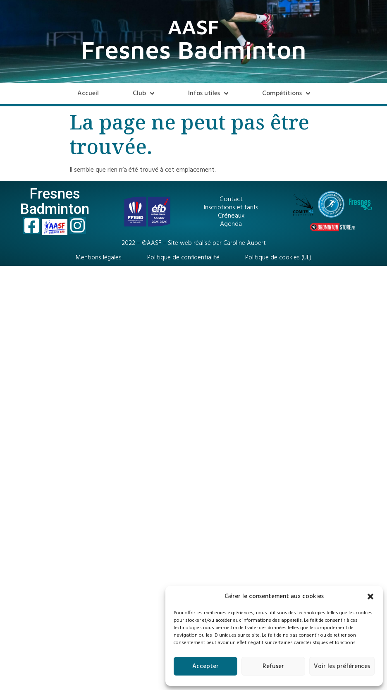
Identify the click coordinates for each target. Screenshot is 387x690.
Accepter (205, 666)
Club (143, 93)
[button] (370, 596)
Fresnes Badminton (193, 49)
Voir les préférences (342, 666)
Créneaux (231, 216)
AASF (193, 26)
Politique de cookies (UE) (278, 258)
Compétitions (286, 93)
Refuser (273, 666)
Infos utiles (208, 93)
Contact (231, 199)
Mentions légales (99, 258)
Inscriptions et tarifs (231, 208)
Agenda (231, 224)
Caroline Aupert (244, 243)
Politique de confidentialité (183, 258)
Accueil (88, 93)
